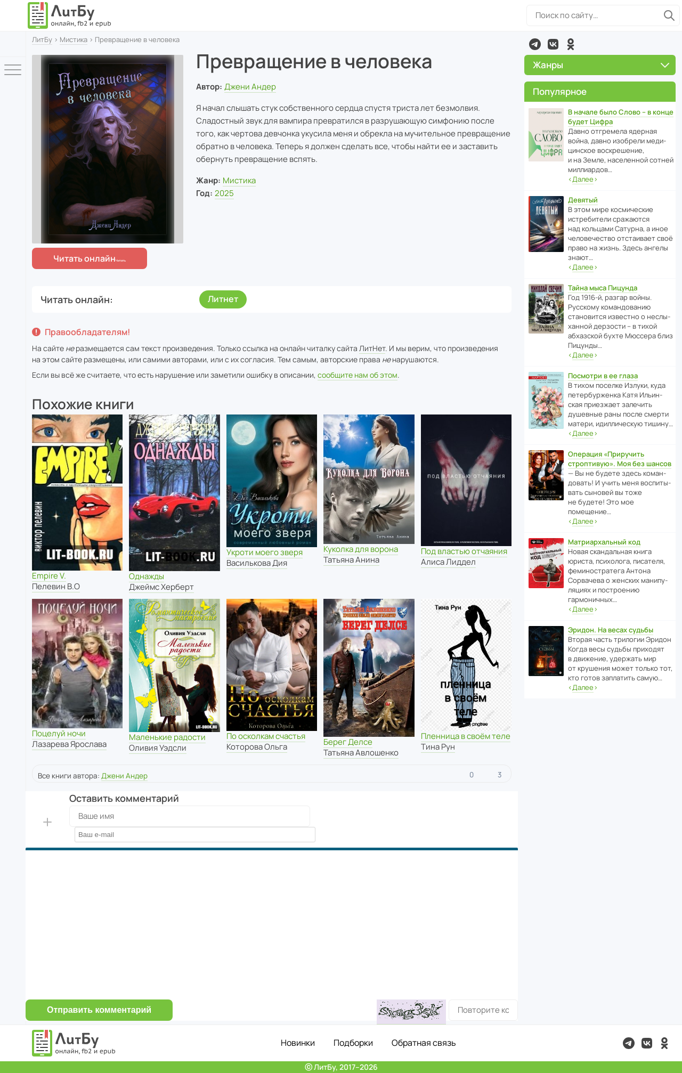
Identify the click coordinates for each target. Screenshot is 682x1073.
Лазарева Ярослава (69, 744)
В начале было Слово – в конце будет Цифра (620, 116)
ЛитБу (42, 39)
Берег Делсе (347, 741)
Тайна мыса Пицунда (602, 287)
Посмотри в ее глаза (603, 375)
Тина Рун (438, 746)
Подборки (353, 1042)
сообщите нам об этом (357, 375)
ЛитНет (372, 348)
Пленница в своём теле (465, 736)
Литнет (223, 299)
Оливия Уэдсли (157, 747)
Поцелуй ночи (59, 733)
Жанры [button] (601, 65)
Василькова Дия (256, 562)
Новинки (298, 1042)
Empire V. (49, 575)
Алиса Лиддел (448, 561)
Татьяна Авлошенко (361, 752)
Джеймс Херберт (161, 586)
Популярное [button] (560, 91)
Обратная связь (424, 1042)
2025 (224, 193)
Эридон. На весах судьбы (610, 630)
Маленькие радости (167, 737)
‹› (583, 179)
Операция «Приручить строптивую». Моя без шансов (619, 458)
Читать (84, 258)
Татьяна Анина (351, 559)
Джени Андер (250, 86)
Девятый (583, 200)
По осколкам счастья (265, 736)
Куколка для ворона (360, 549)
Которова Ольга (256, 746)
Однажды (146, 576)
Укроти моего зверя (264, 552)
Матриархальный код (604, 542)
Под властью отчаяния (464, 551)
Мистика (73, 39)
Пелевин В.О (56, 586)
